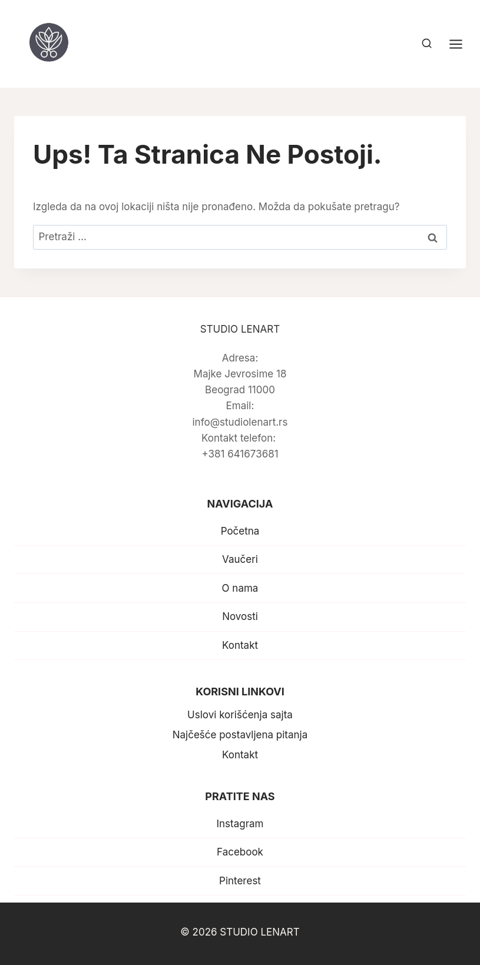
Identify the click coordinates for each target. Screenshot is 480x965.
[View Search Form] (426, 44)
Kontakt (240, 645)
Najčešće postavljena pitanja (240, 735)
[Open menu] (461, 44)
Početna (240, 531)
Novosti (240, 616)
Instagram (239, 824)
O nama (240, 588)
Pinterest (240, 881)
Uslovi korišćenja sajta (240, 715)
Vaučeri (240, 559)
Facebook (240, 852)
